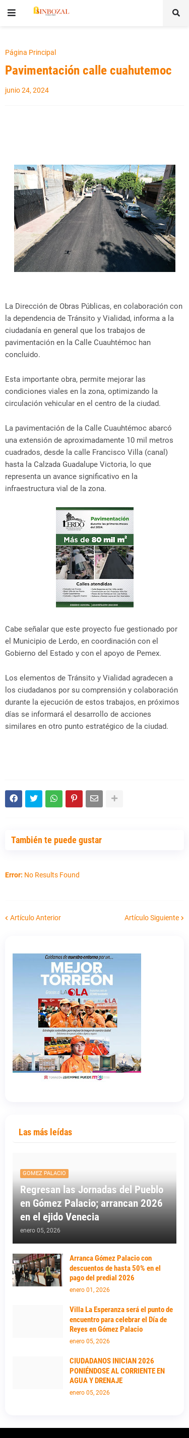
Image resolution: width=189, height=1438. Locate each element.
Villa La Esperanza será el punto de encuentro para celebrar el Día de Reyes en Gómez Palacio (121, 1319)
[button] (11, 13)
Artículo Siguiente (151, 918)
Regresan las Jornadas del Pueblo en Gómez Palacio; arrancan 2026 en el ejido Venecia (91, 1203)
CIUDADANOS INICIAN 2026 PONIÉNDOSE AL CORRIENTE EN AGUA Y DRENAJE (117, 1370)
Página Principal (30, 52)
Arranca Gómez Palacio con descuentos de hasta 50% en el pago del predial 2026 (115, 1268)
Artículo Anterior (35, 918)
